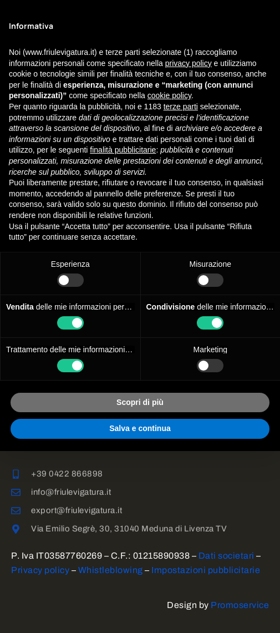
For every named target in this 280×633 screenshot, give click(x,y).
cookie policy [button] (169, 95)
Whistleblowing (110, 570)
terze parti (181, 106)
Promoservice (240, 605)
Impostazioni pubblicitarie (205, 570)
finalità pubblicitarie (123, 149)
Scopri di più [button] (140, 402)
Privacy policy (40, 570)
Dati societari (226, 555)
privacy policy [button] (188, 63)
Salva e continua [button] (139, 428)
